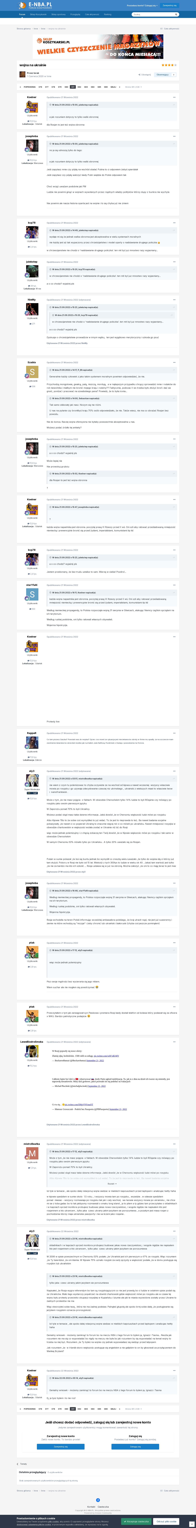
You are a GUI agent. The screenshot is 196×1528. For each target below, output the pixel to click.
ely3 (31, 771)
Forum (22, 15)
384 (92, 87)
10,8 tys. (32, 160)
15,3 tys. (32, 1066)
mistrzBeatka (85, 778)
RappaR (31, 733)
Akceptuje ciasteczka (136, 1521)
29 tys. (32, 286)
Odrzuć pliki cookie (166, 1521)
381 (72, 87)
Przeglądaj (75, 14)
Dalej (113, 87)
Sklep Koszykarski (38, 14)
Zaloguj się (135, 1446)
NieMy (32, 299)
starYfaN (31, 585)
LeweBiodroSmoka (31, 1041)
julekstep (83, 105)
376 (40, 87)
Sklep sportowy (58, 14)
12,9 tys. (32, 121)
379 (60, 87)
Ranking (107, 14)
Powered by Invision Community (98, 1513)
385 (99, 87)
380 (66, 87)
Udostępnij (145, 74)
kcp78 (32, 222)
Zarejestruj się (169, 5)
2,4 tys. (32, 247)
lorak (36, 73)
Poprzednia (30, 87)
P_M (80, 370)
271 (32, 324)
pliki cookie (53, 1521)
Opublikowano (62, 97)
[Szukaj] (146, 14)
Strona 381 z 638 (133, 87)
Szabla (32, 362)
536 (32, 386)
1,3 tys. (32, 1168)
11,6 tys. (32, 757)
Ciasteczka (103, 1506)
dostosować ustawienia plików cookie (34, 1524)
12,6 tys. (32, 798)
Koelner (31, 97)
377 (46, 87)
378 (53, 87)
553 (32, 609)
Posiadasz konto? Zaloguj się (142, 5)
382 (79, 87)
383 (86, 87)
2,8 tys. (32, 967)
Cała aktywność (92, 14)
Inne (49, 76)
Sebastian (84, 398)
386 (106, 87)
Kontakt (91, 1506)
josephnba (31, 136)
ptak (31, 942)
